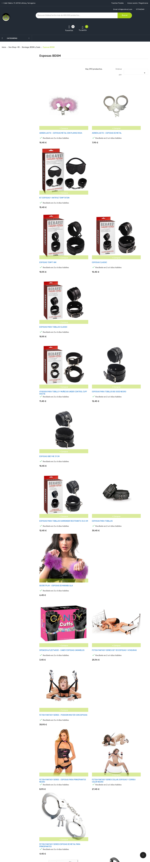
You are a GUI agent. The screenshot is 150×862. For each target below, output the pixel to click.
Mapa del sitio (69, 835)
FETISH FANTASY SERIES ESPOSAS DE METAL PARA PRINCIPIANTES (129, 375)
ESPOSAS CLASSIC (84, 169)
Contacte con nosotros (73, 831)
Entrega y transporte (72, 814)
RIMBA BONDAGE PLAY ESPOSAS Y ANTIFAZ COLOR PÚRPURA (90, 579)
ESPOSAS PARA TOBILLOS (87, 271)
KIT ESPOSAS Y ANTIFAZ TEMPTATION (129, 118)
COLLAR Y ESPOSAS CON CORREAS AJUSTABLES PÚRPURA (128, 579)
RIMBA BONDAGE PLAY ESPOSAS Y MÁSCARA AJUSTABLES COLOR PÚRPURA (131, 630)
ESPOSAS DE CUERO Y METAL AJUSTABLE (56, 732)
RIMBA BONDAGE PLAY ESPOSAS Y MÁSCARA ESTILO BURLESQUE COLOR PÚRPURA (92, 682)
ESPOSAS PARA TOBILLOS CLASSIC (128, 169)
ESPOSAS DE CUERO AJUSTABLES (128, 783)
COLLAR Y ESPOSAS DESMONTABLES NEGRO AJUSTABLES (54, 630)
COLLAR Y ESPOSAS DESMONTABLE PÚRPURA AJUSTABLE (91, 630)
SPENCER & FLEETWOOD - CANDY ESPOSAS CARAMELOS (52, 323)
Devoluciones (69, 827)
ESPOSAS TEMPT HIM (47, 169)
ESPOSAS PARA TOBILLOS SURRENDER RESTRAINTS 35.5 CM (54, 272)
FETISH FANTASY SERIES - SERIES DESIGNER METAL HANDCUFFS (128, 426)
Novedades (43, 814)
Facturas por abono (97, 831)
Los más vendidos (46, 818)
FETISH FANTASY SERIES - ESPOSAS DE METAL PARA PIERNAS (55, 477)
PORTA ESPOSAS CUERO (124, 732)
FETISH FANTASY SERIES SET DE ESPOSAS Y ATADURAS (90, 323)
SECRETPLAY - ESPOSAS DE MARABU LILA (131, 271)
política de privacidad (134, 830)
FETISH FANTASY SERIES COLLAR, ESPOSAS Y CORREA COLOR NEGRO (91, 375)
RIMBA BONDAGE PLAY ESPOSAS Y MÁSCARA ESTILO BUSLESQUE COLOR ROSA (129, 682)
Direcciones (94, 835)
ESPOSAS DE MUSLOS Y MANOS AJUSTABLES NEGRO (51, 579)
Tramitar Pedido (117, 3)
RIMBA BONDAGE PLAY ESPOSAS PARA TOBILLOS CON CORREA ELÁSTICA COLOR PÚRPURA (55, 682)
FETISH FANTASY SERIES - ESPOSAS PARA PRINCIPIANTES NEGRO (54, 375)
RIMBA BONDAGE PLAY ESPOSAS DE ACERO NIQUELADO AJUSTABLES (53, 784)
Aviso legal (68, 818)
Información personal (98, 814)
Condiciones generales (73, 822)
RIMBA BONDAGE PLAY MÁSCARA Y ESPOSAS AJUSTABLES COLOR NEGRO (92, 528)
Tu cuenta (94, 809)
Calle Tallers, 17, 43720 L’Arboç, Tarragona (19, 3)
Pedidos (92, 827)
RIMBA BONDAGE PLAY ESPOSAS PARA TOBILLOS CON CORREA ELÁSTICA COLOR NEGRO (130, 529)
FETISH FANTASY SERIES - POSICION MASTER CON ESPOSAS (128, 323)
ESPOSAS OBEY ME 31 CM (124, 220)
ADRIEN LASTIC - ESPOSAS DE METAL (91, 118)
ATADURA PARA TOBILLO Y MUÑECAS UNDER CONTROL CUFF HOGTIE (54, 221)
